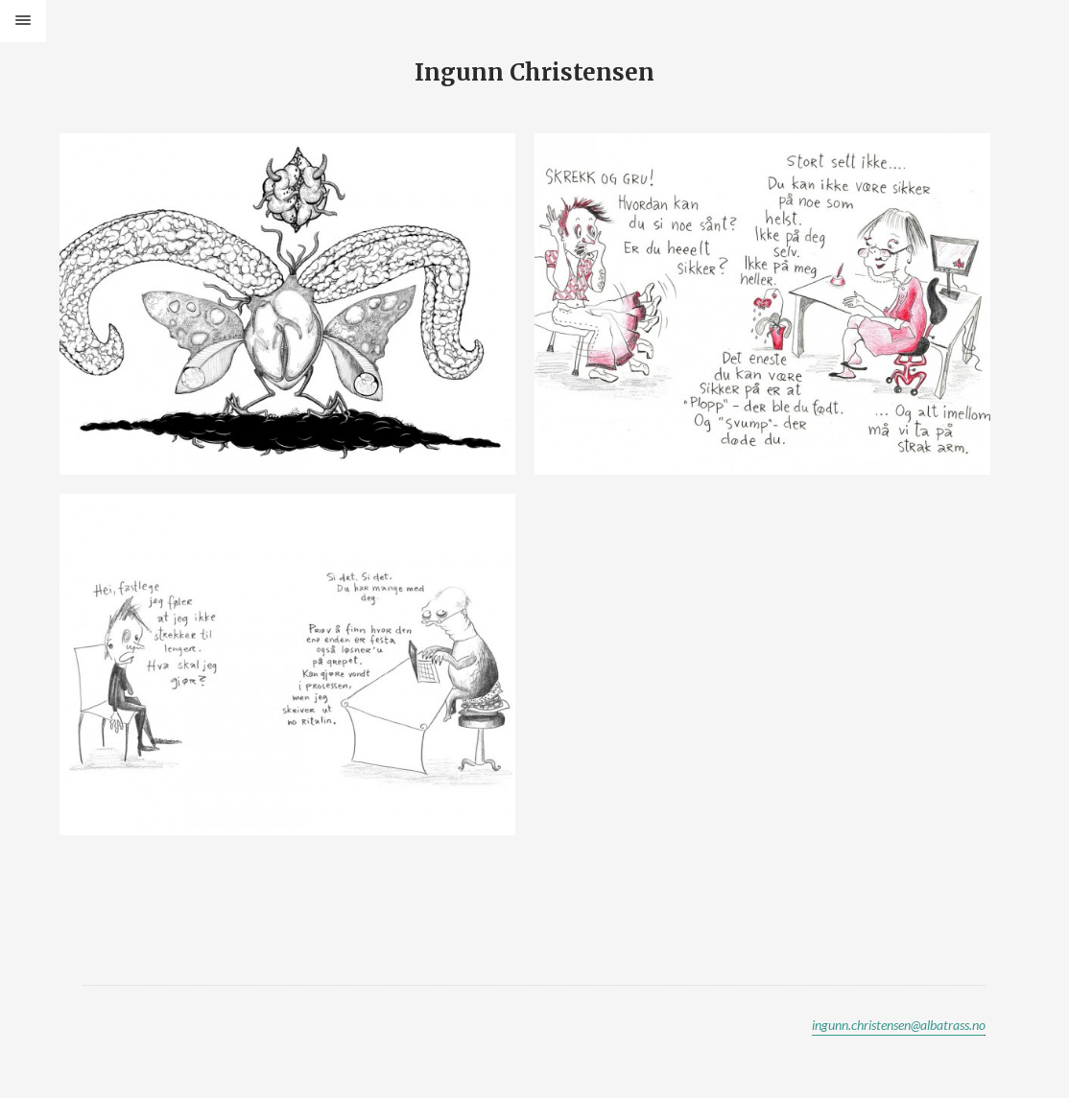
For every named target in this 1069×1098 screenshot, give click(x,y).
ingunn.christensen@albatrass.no (899, 1024)
